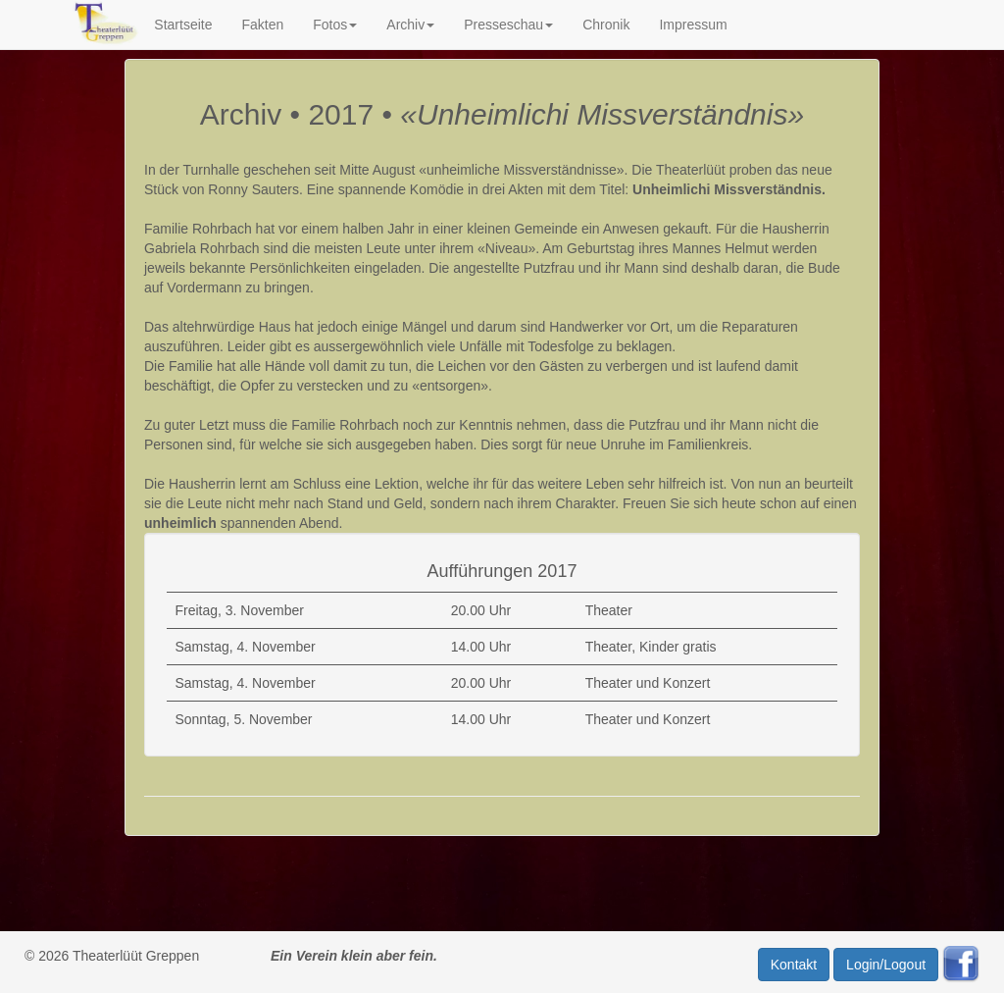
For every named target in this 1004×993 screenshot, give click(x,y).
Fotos (335, 24)
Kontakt (794, 964)
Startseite (183, 24)
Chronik (605, 24)
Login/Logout (886, 964)
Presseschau (508, 24)
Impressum (693, 24)
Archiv (410, 24)
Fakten (262, 24)
